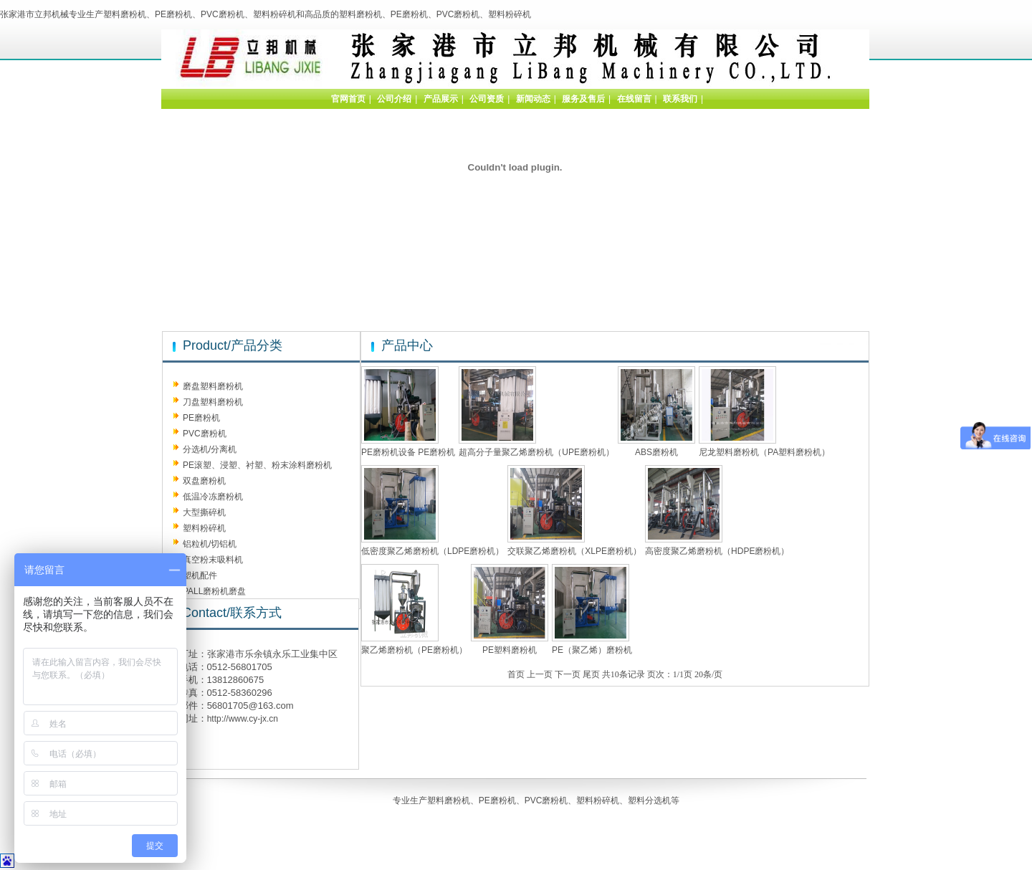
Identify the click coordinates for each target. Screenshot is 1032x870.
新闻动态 (533, 99)
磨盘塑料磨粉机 (213, 386)
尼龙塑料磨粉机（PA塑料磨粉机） (764, 452)
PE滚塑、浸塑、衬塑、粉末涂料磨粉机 (257, 465)
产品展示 (441, 99)
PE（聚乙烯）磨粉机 (592, 650)
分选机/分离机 (209, 449)
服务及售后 (583, 99)
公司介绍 (394, 99)
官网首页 (348, 99)
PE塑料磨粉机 (509, 650)
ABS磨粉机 (656, 452)
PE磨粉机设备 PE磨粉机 (408, 452)
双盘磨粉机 (204, 481)
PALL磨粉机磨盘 (214, 591)
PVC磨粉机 (204, 434)
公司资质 (486, 99)
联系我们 (680, 99)
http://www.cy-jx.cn (242, 719)
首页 (516, 674)
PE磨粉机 (201, 418)
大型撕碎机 (204, 512)
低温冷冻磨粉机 (213, 497)
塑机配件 (200, 575)
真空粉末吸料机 (213, 560)
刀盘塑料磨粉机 (213, 402)
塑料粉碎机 (204, 528)
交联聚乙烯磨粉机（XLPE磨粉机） (574, 551)
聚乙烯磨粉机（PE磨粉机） (414, 650)
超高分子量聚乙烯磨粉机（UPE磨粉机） (536, 452)
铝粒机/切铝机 (209, 544)
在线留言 (634, 99)
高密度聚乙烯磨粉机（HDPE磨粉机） (717, 551)
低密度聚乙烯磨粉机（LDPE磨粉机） (432, 551)
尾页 (591, 674)
